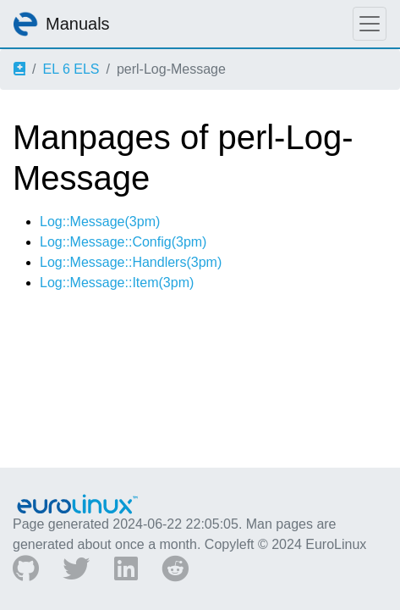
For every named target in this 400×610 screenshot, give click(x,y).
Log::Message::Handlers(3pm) (131, 262)
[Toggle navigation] (369, 24)
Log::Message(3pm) (100, 221)
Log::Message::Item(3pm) (117, 282)
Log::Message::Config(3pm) (123, 242)
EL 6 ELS (70, 69)
